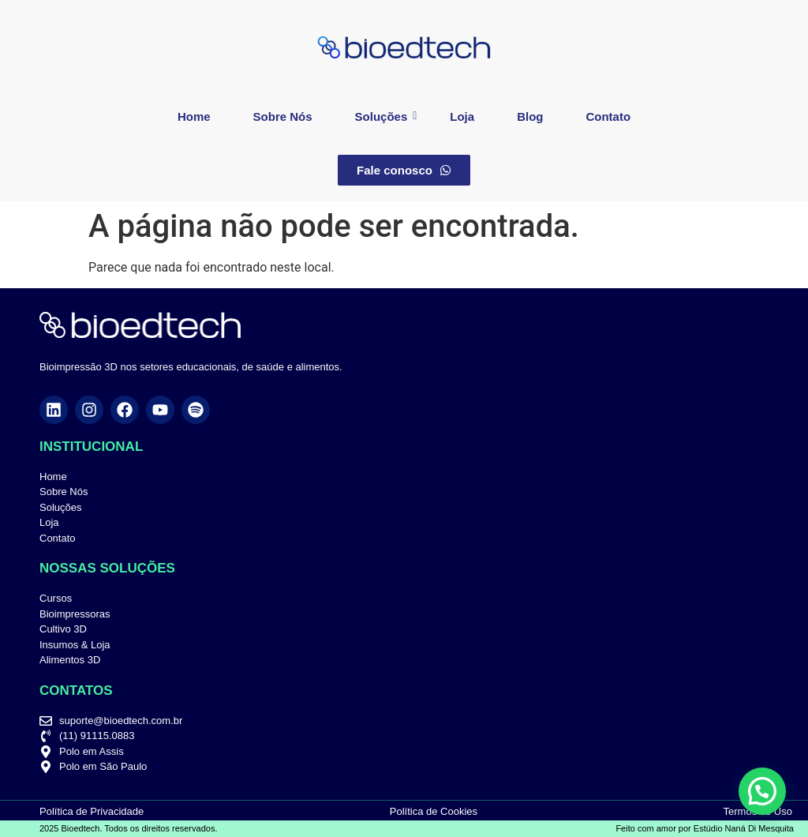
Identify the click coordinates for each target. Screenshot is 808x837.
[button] (762, 791)
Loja (462, 116)
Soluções (386, 116)
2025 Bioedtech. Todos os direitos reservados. (128, 828)
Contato (607, 116)
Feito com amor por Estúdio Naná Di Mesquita (704, 828)
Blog (530, 116)
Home (194, 116)
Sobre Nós (282, 116)
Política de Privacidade (91, 811)
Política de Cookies (433, 811)
